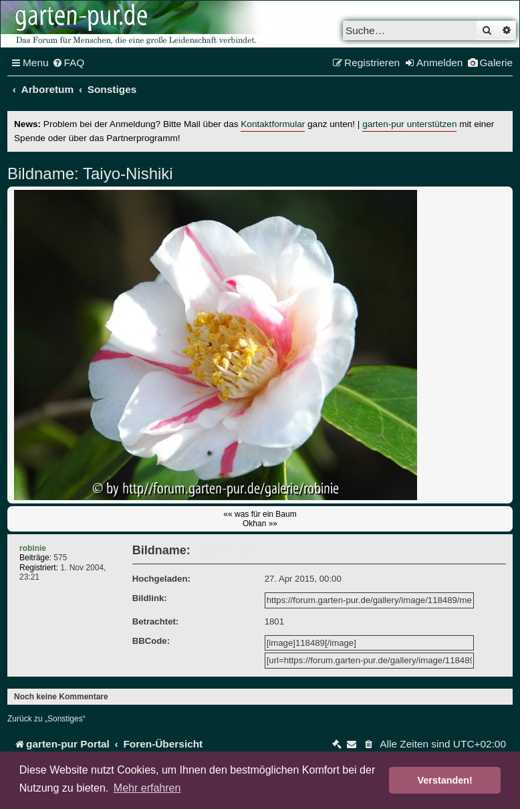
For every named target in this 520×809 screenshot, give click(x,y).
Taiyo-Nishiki (126, 173)
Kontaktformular (273, 124)
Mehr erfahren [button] (147, 788)
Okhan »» (260, 523)
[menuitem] (68, 62)
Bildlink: (149, 598)
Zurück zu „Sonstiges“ (46, 718)
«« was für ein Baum (259, 514)
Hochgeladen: (161, 579)
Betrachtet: (155, 621)
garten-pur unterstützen (409, 124)
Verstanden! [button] (445, 780)
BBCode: (151, 641)
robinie (32, 548)
